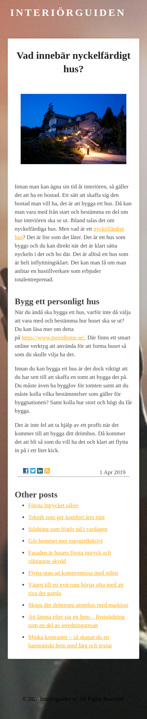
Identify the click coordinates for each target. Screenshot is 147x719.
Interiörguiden (68, 12)
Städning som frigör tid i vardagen (67, 529)
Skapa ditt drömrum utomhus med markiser (78, 605)
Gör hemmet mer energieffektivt (65, 541)
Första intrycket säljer (53, 505)
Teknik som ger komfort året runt (66, 517)
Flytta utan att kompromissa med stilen (73, 573)
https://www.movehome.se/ (53, 337)
